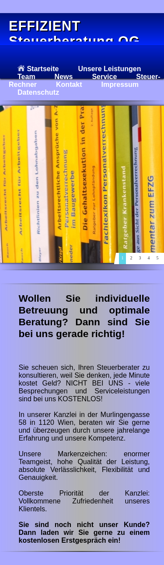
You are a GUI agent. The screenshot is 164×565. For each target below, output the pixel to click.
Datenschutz (38, 92)
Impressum (120, 84)
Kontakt (69, 84)
